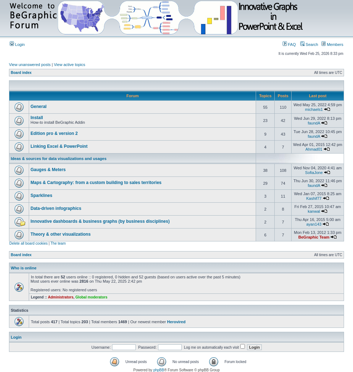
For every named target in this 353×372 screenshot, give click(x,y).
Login (17, 44)
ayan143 (313, 224)
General (39, 106)
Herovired (176, 322)
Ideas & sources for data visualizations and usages (59, 158)
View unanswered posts (30, 64)
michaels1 (314, 109)
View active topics (69, 64)
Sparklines (41, 195)
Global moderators (91, 297)
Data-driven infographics (56, 208)
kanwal (314, 211)
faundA (314, 123)
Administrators (60, 297)
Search (309, 44)
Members (332, 44)
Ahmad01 (314, 149)
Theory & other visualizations (60, 234)
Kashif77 (314, 198)
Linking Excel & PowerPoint (59, 146)
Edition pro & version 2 (54, 133)
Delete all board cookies (28, 243)
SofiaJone (314, 172)
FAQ (289, 44)
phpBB (158, 370)
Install (37, 117)
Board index (21, 73)
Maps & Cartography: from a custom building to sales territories (96, 182)
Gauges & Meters (48, 169)
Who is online (24, 268)
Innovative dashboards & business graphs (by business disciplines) (100, 221)
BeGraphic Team (314, 237)
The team (58, 243)
